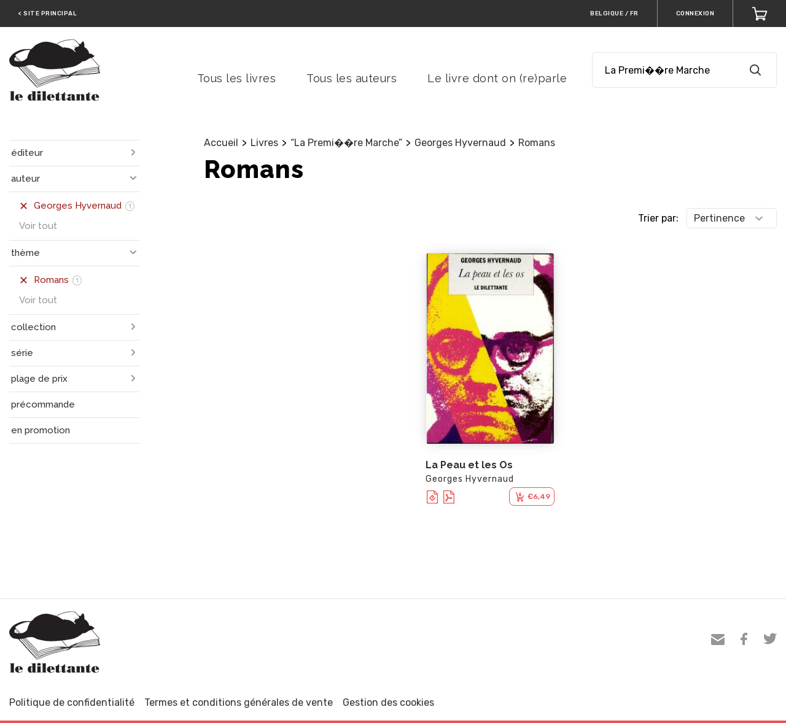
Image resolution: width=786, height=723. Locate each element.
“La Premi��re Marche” (346, 143)
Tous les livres (236, 78)
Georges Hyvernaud (460, 143)
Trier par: (658, 218)
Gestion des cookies (388, 702)
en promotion (40, 430)
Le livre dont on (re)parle (497, 78)
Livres (264, 143)
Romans (536, 143)
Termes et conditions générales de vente (238, 702)
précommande (43, 404)
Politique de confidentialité (71, 702)
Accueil (221, 143)
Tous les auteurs (351, 78)
